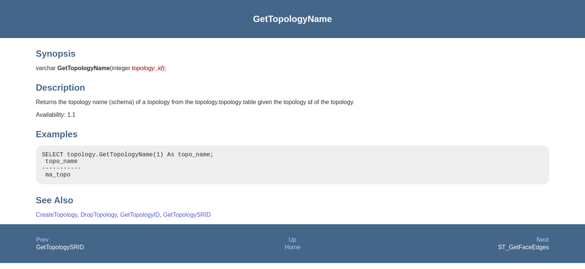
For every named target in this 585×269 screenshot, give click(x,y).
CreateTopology (56, 221)
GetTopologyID (140, 221)
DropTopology (99, 221)
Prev (42, 246)
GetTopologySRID (187, 221)
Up (292, 246)
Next (542, 246)
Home (293, 253)
